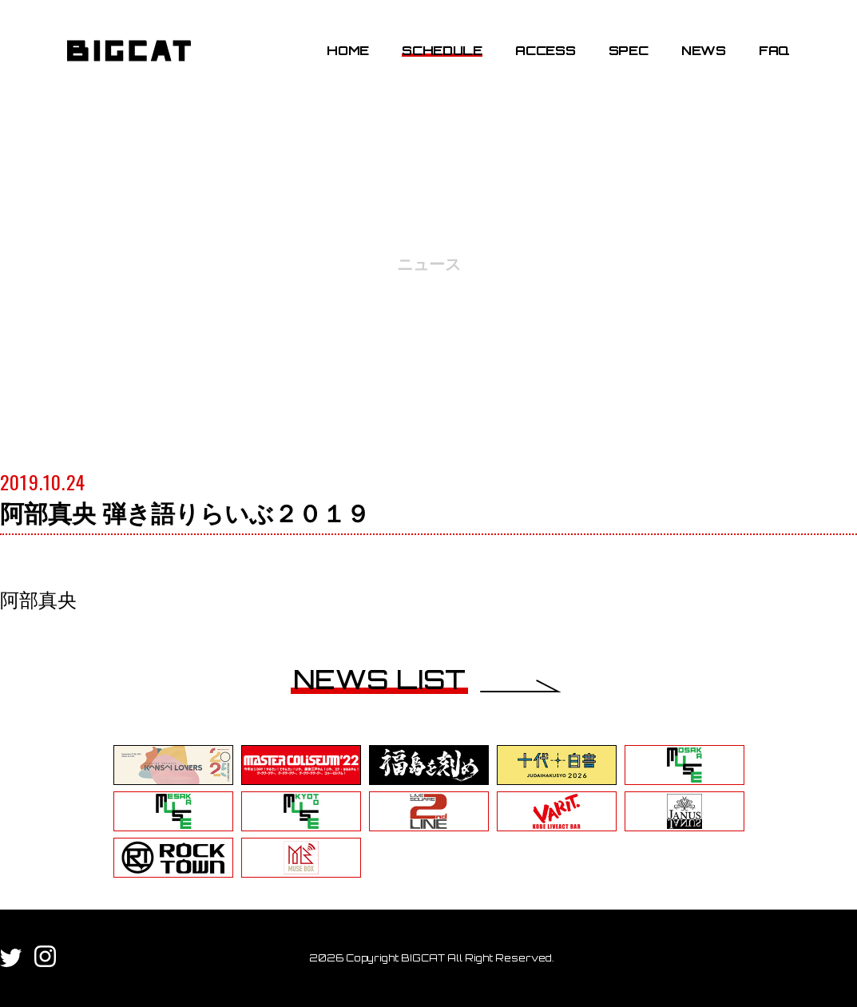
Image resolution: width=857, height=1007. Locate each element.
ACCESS (545, 50)
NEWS (703, 50)
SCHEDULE (442, 50)
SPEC (629, 50)
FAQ (774, 50)
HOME (348, 50)
